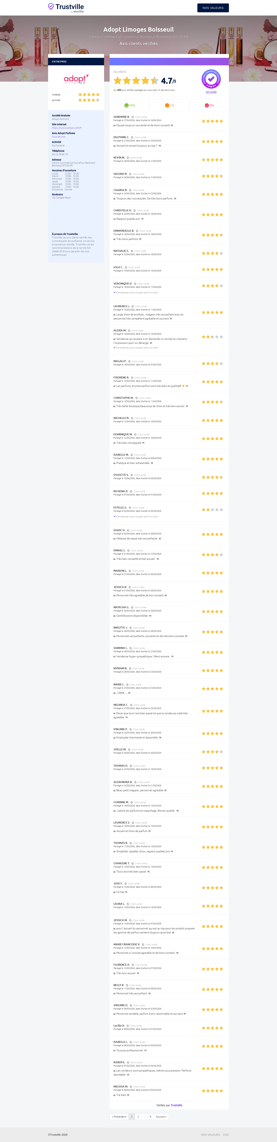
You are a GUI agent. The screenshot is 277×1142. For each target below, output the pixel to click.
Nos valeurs (213, 7)
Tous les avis (59, 136)
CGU (226, 1134)
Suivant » (161, 1116)
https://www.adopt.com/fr (67, 127)
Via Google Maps (61, 197)
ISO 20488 (211, 92)
